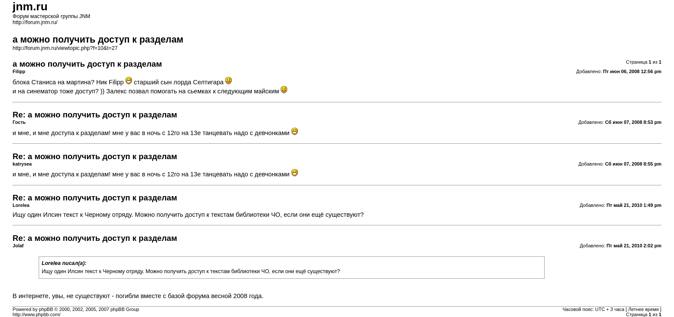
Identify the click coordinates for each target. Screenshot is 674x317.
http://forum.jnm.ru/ (35, 22)
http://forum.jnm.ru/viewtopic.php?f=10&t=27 (64, 48)
